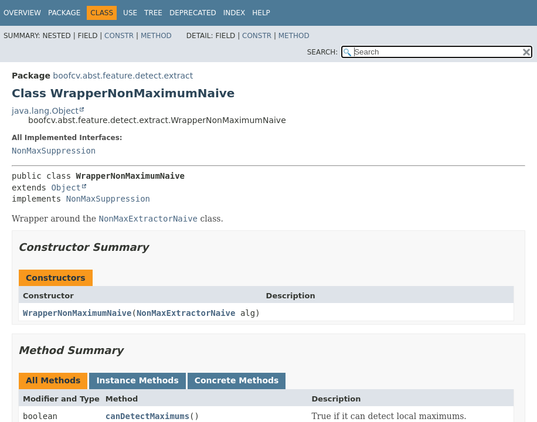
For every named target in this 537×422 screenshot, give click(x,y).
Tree (153, 13)
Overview (22, 13)
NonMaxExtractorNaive (186, 313)
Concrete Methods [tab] (237, 380)
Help (261, 13)
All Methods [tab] (53, 380)
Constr (119, 36)
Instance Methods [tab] (137, 380)
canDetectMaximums (147, 416)
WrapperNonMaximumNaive (77, 313)
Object (66, 187)
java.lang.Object (45, 110)
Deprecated (192, 13)
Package (64, 13)
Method (156, 36)
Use (130, 13)
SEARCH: (322, 52)
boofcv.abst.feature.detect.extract (123, 75)
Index (234, 13)
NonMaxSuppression (54, 150)
